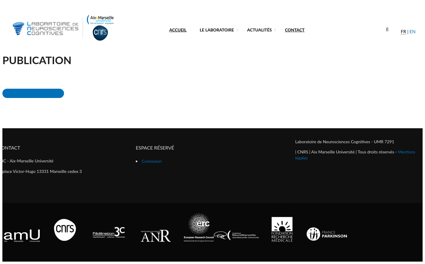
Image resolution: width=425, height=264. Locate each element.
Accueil (178, 29)
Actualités (259, 29)
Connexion (152, 161)
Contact (295, 29)
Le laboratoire (217, 29)
